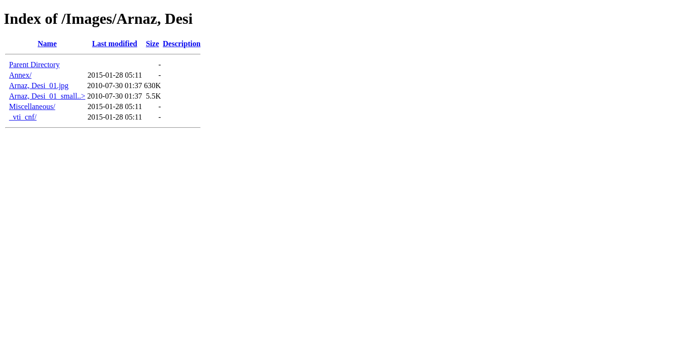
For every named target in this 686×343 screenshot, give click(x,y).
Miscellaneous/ (32, 106)
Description (182, 44)
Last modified (114, 44)
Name (47, 44)
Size (152, 44)
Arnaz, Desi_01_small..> (47, 96)
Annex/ (20, 75)
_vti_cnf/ (23, 117)
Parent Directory (34, 65)
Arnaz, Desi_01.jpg (39, 85)
